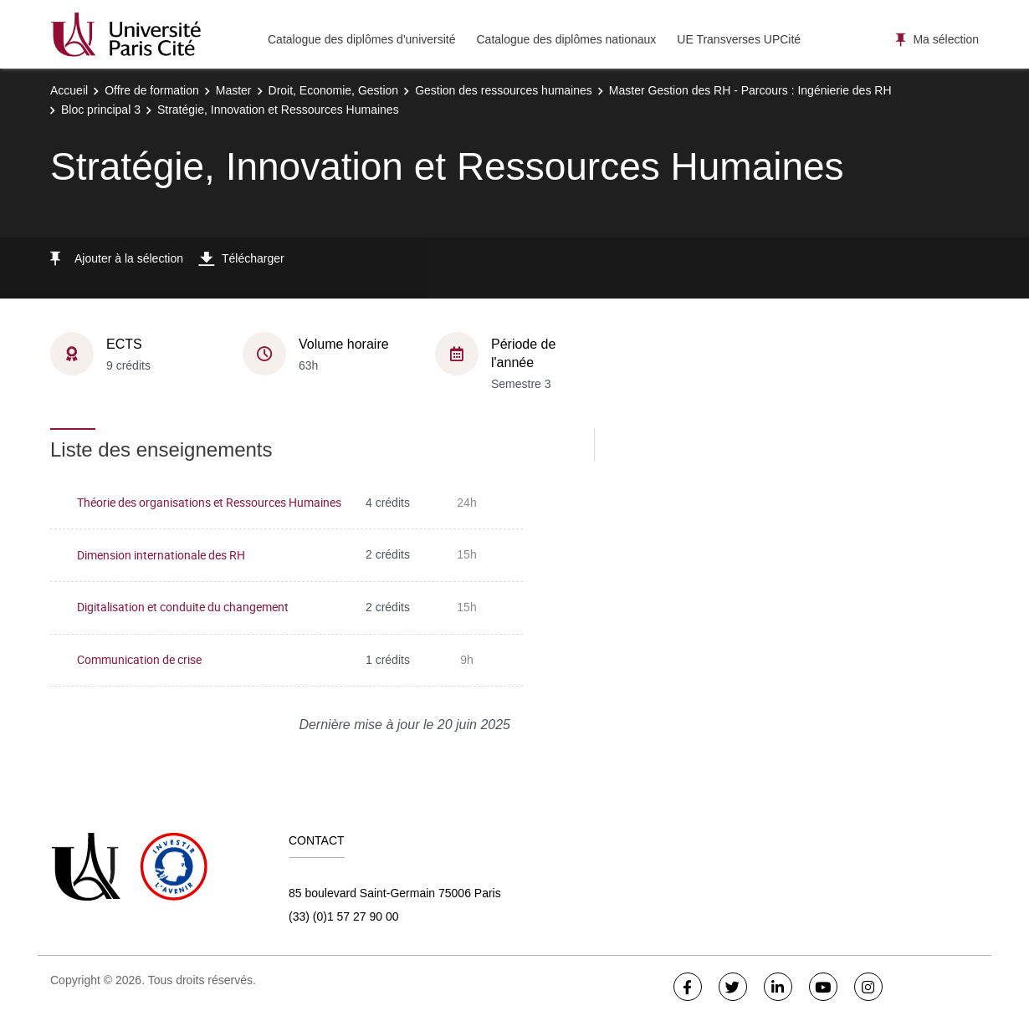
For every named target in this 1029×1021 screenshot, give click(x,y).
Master (234, 90)
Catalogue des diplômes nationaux (566, 39)
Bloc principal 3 (101, 109)
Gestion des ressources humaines (503, 90)
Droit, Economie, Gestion (334, 90)
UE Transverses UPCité (739, 39)
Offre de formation (152, 90)
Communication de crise (139, 659)
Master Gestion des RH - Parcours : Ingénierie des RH (750, 90)
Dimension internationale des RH (161, 555)
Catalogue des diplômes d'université (361, 39)
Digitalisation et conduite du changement (183, 607)
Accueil (69, 90)
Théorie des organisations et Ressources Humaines (209, 502)
